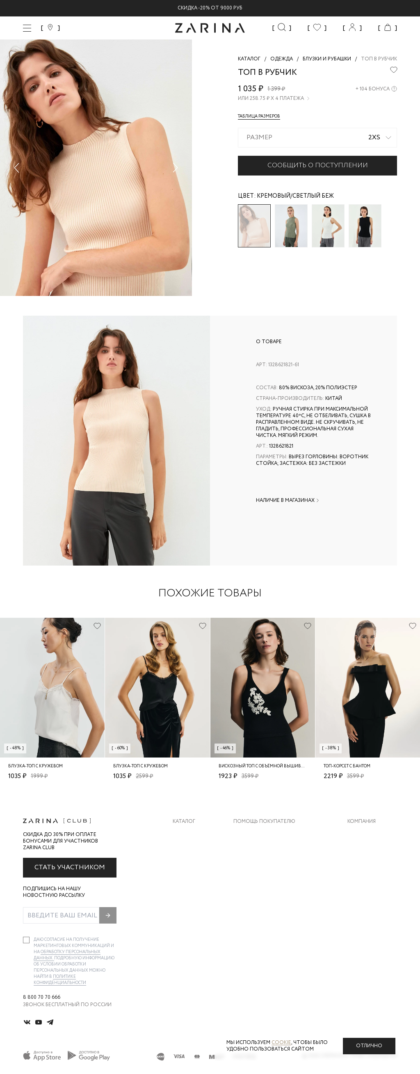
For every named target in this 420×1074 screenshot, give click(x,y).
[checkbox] (26, 940)
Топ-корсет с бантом (347, 766)
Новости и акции (372, 883)
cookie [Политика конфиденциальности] (281, 1042)
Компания (361, 821)
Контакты (361, 867)
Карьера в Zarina (369, 850)
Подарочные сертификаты (271, 899)
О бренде (359, 834)
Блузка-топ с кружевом (35, 766)
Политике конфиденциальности (60, 980)
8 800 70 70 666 (41, 997)
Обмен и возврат (256, 850)
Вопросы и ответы (260, 867)
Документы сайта (258, 916)
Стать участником (69, 867)
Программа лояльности (267, 883)
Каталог (184, 821)
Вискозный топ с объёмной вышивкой (264, 766)
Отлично (369, 1045)
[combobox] (317, 138)
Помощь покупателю (264, 821)
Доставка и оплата (260, 834)
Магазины (360, 899)
